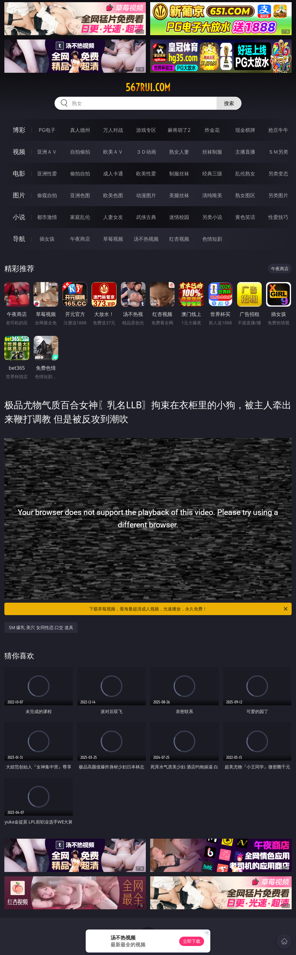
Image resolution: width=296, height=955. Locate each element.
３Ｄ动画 (146, 151)
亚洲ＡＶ (47, 151)
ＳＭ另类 (278, 151)
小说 (19, 217)
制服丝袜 (179, 173)
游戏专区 (146, 130)
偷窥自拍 (47, 195)
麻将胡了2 (179, 130)
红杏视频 (179, 238)
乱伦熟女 (245, 173)
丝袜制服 (212, 151)
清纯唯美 (212, 195)
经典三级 (212, 173)
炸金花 (212, 130)
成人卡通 (113, 173)
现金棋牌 (245, 130)
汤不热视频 (146, 238)
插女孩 (47, 238)
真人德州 (80, 130)
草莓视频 (113, 238)
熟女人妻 (179, 151)
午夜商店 (80, 238)
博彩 (19, 130)
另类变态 (278, 173)
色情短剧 (212, 238)
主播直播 (245, 151)
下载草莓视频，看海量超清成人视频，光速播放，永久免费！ (189, 609)
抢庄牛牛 (278, 130)
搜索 (229, 103)
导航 (19, 238)
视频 (19, 151)
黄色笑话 (245, 217)
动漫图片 (146, 195)
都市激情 (47, 217)
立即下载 (191, 941)
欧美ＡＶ (113, 151)
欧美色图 (113, 195)
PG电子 (47, 130)
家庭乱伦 (80, 217)
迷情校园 (179, 217)
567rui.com (148, 87)
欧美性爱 (146, 173)
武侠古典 (146, 217)
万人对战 (113, 130)
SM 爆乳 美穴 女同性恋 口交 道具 (41, 627)
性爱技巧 (278, 217)
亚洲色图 (80, 195)
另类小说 (212, 217)
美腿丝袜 (179, 195)
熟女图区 (245, 195)
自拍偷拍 (80, 151)
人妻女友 (113, 217)
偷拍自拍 (80, 173)
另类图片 (278, 195)
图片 (19, 195)
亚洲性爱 (47, 173)
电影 (19, 173)
